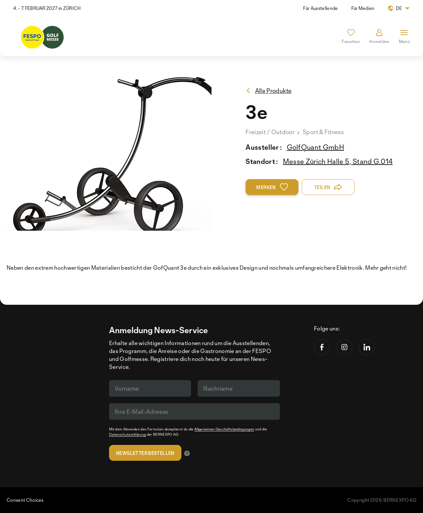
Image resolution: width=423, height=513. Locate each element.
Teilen (328, 187)
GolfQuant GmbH (315, 147)
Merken (272, 187)
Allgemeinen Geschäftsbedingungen (224, 429)
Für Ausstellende (320, 8)
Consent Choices (25, 500)
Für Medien (363, 8)
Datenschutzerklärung (127, 434)
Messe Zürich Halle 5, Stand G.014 (338, 161)
